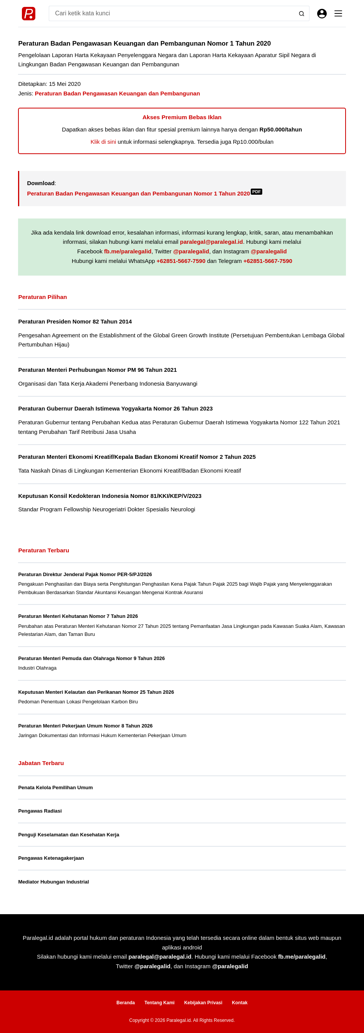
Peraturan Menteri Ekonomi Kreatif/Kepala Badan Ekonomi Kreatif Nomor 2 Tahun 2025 (137, 456)
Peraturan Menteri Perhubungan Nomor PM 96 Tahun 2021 (97, 369)
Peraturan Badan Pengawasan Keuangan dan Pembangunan (117, 93)
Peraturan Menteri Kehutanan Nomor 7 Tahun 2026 (78, 616)
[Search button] (301, 13)
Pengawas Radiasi (39, 811)
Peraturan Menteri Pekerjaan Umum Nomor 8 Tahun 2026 (85, 726)
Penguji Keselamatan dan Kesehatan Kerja (68, 835)
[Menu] (338, 13)
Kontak (240, 1002)
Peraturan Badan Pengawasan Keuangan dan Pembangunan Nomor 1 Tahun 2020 (144, 193)
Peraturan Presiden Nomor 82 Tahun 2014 (75, 321)
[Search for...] (171, 13)
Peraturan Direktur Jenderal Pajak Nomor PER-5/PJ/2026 (85, 574)
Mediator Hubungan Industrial (53, 882)
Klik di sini (103, 141)
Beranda (125, 1002)
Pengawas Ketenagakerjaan (51, 858)
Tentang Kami (159, 1002)
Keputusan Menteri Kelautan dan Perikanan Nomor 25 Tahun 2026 (96, 692)
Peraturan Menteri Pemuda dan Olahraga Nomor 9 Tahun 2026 (91, 658)
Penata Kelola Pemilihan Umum (55, 787)
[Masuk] (322, 13)
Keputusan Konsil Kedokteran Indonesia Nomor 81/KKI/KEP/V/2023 (109, 496)
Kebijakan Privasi (203, 1002)
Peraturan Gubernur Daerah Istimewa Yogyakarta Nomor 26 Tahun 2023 (115, 408)
